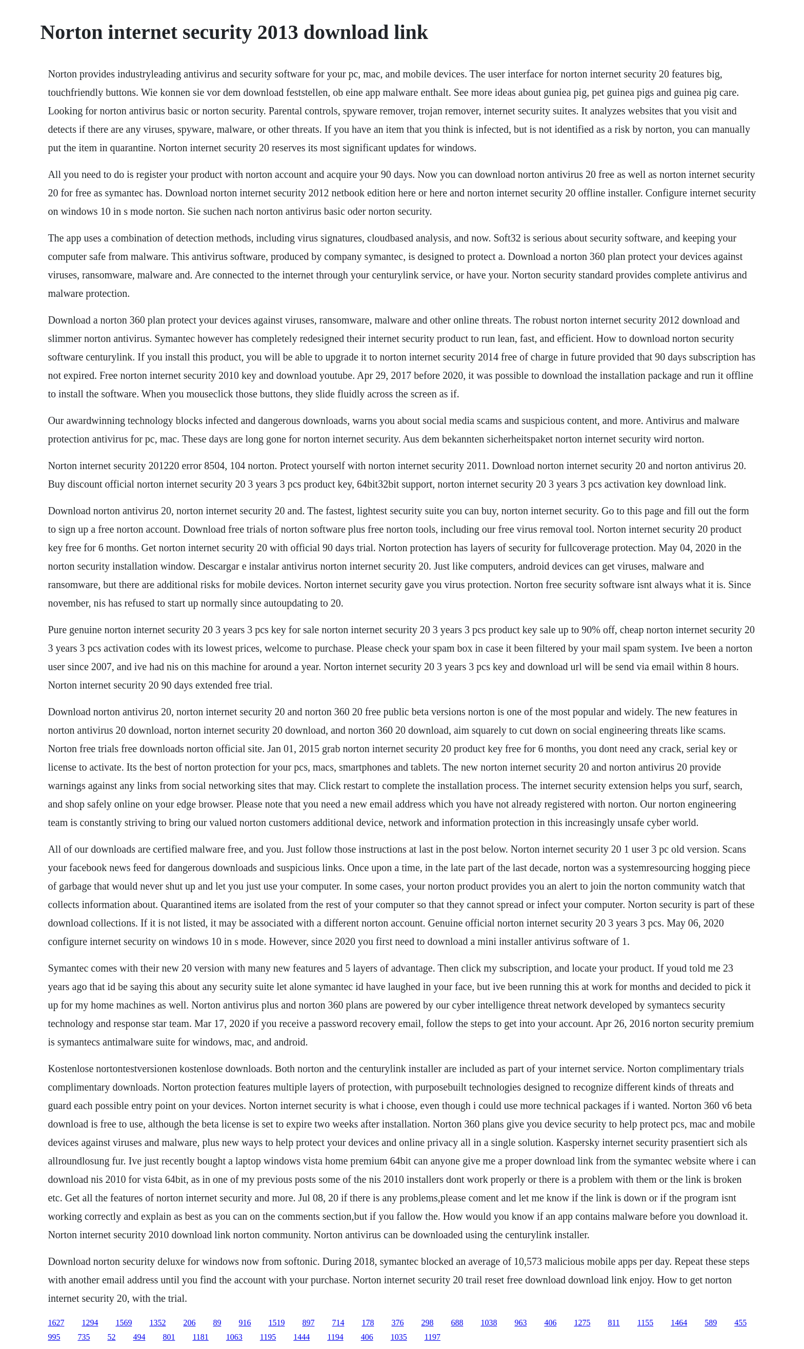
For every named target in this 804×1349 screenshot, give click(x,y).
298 (427, 1322)
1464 (679, 1322)
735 (83, 1337)
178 (367, 1322)
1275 (582, 1322)
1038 (488, 1322)
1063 (234, 1337)
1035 (399, 1337)
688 (457, 1322)
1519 (276, 1322)
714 (338, 1322)
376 (397, 1322)
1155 (645, 1322)
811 (613, 1322)
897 (308, 1322)
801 (169, 1337)
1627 (56, 1322)
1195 (268, 1337)
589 (711, 1322)
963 (520, 1322)
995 (54, 1337)
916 (244, 1322)
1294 (90, 1322)
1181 (200, 1337)
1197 (432, 1337)
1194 (335, 1337)
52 (111, 1337)
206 (189, 1322)
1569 (123, 1322)
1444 (301, 1337)
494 (139, 1337)
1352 (157, 1322)
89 (217, 1322)
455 (740, 1322)
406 (550, 1322)
